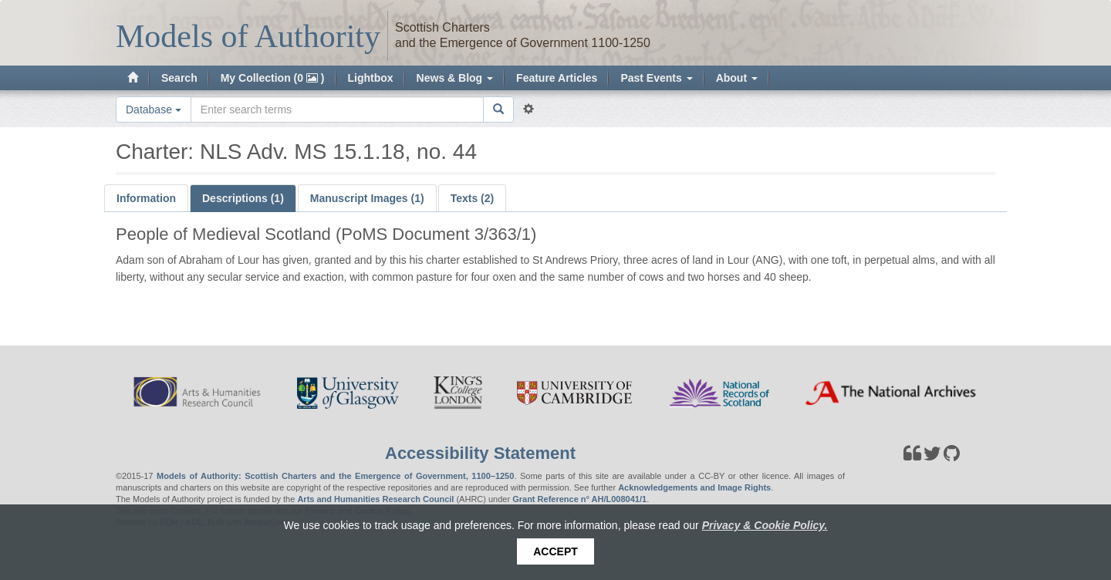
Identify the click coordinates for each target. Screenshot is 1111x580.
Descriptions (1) (243, 198)
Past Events (656, 78)
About (737, 78)
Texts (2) (473, 198)
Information (146, 198)
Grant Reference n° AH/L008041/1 (579, 499)
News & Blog (455, 78)
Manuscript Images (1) (367, 198)
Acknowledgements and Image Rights (694, 487)
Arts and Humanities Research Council (375, 499)
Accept (555, 551)
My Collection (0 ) (273, 78)
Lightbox (370, 78)
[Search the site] (337, 109)
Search (179, 78)
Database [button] (153, 109)
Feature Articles (556, 78)
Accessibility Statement (480, 453)
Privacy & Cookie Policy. (765, 525)
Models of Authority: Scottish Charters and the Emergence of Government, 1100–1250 (335, 476)
